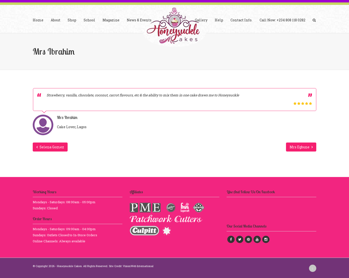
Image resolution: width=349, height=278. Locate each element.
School (89, 20)
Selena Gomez (50, 147)
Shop (72, 20)
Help (219, 20)
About (55, 20)
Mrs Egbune (301, 147)
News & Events (139, 20)
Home (38, 20)
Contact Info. (241, 20)
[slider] (302, 103)
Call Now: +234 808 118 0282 (282, 20)
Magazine (111, 20)
